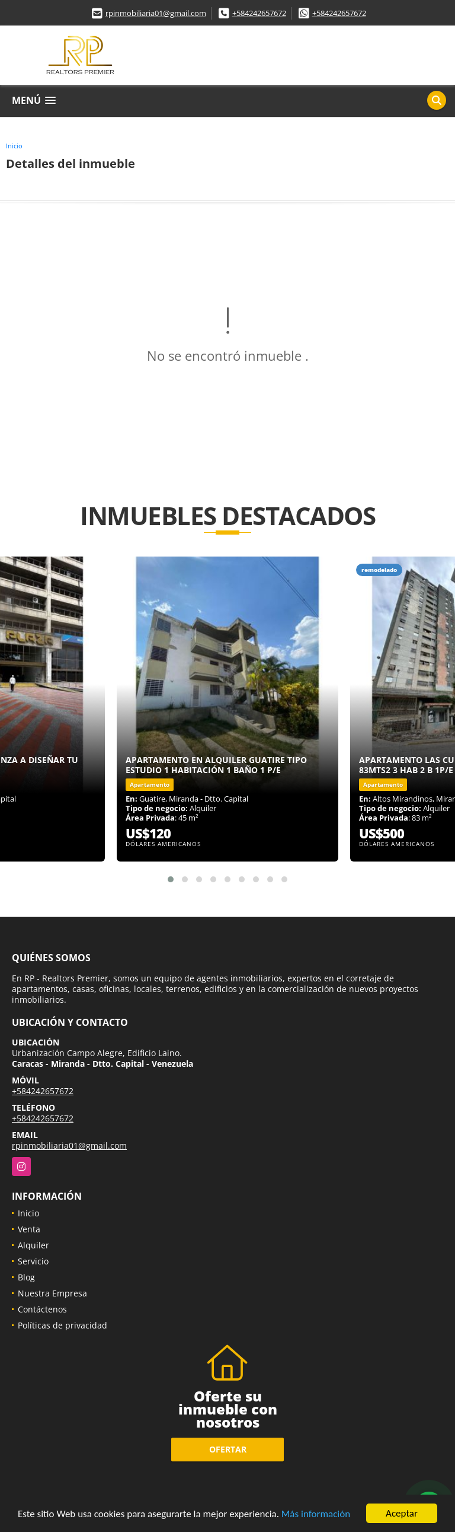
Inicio (14, 145)
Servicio (33, 1261)
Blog (26, 1277)
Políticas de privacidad (62, 1325)
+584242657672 (259, 13)
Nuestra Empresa (52, 1293)
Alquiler (33, 1245)
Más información (315, 1514)
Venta (29, 1229)
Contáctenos (42, 1309)
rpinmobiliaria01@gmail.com (155, 13)
